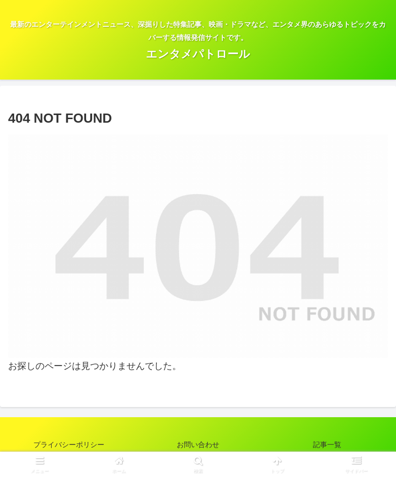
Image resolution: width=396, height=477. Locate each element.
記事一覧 (327, 445)
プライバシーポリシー (68, 445)
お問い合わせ (198, 445)
